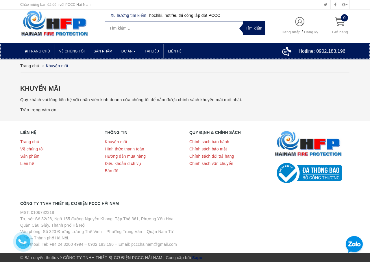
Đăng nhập (291, 32)
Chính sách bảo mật (208, 149)
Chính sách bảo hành (209, 141)
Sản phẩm (103, 51)
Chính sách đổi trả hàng (211, 156)
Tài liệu (152, 51)
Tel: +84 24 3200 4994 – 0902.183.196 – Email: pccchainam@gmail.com (109, 244)
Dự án (128, 51)
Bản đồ (111, 170)
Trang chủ (37, 51)
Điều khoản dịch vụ (123, 163)
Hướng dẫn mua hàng (125, 156)
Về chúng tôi (72, 51)
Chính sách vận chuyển (211, 163)
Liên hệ (175, 51)
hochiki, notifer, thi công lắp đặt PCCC (184, 15)
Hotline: (322, 51)
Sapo (197, 257)
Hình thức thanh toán (124, 149)
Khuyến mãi (40, 88)
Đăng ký (311, 32)
